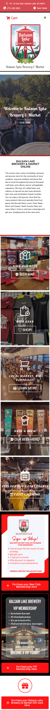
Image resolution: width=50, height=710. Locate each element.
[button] (45, 17)
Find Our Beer (25, 266)
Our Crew (25, 122)
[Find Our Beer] (25, 255)
